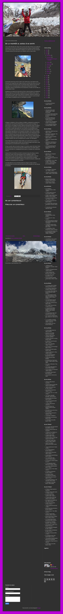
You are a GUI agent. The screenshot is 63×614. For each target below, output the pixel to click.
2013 (47, 92)
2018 (47, 82)
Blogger (39, 607)
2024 (47, 51)
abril (48, 67)
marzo (48, 69)
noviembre (49, 57)
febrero (48, 71)
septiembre (49, 64)
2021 (47, 77)
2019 (47, 81)
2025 (47, 50)
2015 (47, 88)
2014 (47, 90)
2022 (47, 75)
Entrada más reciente (10, 236)
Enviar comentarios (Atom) (16, 238)
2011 (47, 95)
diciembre (49, 55)
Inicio (24, 236)
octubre (48, 62)
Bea (52, 564)
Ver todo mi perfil (54, 568)
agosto (48, 65)
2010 (47, 97)
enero (48, 73)
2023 (47, 53)
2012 (47, 93)
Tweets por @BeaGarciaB (49, 40)
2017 (47, 84)
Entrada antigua (36, 236)
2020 (47, 79)
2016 (47, 86)
